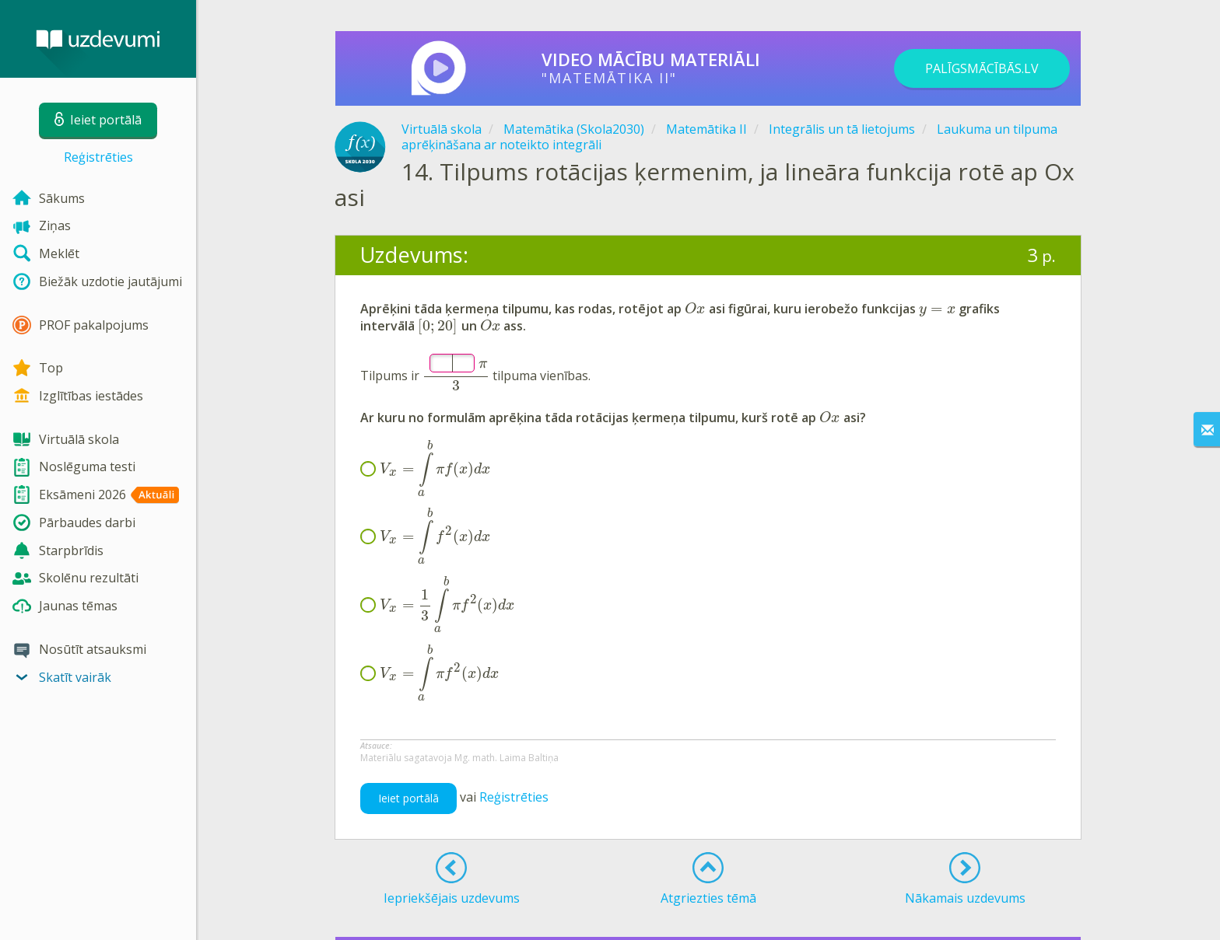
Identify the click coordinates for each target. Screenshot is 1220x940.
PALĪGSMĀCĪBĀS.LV (982, 68)
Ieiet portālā (408, 798)
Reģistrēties (98, 157)
